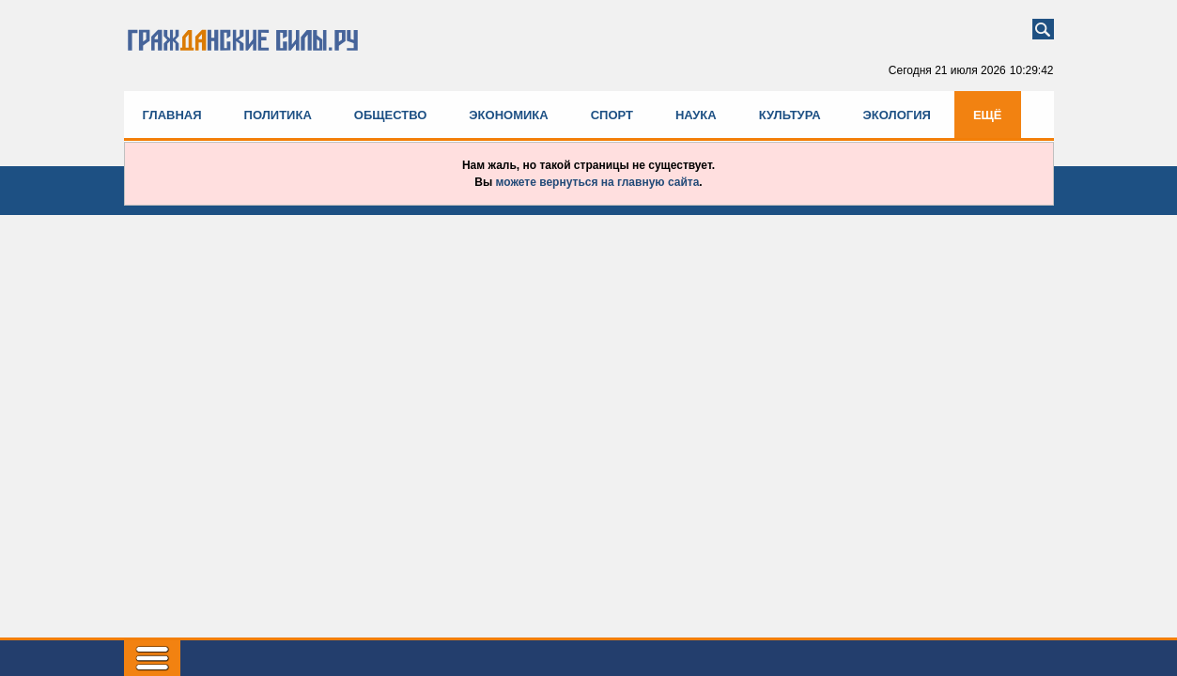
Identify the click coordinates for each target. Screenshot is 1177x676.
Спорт (612, 115)
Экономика (508, 115)
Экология (897, 115)
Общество (390, 115)
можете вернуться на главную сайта (598, 182)
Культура (790, 115)
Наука (696, 115)
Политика (278, 115)
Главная (172, 115)
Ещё (987, 115)
